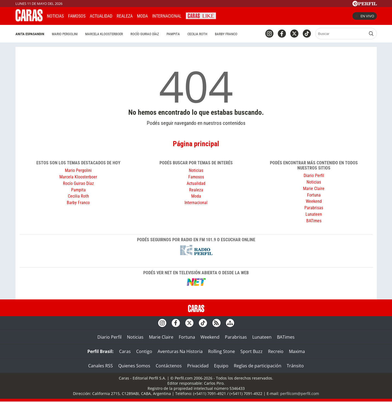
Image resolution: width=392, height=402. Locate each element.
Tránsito (295, 366)
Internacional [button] (166, 16)
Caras (125, 351)
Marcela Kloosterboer (104, 34)
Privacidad (198, 366)
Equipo (221, 366)
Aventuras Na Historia (180, 351)
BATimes (313, 220)
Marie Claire (313, 188)
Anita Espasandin (29, 34)
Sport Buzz (251, 351)
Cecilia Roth (197, 34)
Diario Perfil (314, 175)
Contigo (144, 351)
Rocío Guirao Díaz (144, 34)
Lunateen (313, 214)
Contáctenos (169, 366)
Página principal (196, 144)
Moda (142, 16)
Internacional (196, 202)
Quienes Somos (134, 366)
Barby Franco (226, 34)
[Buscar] (341, 33)
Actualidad (101, 16)
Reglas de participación (257, 366)
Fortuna (314, 195)
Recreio (275, 351)
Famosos (76, 16)
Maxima (297, 351)
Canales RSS (100, 366)
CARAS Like (201, 15)
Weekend (314, 201)
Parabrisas (313, 207)
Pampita (173, 34)
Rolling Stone (221, 351)
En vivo (364, 16)
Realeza (125, 16)
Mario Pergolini (65, 34)
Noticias (55, 16)
